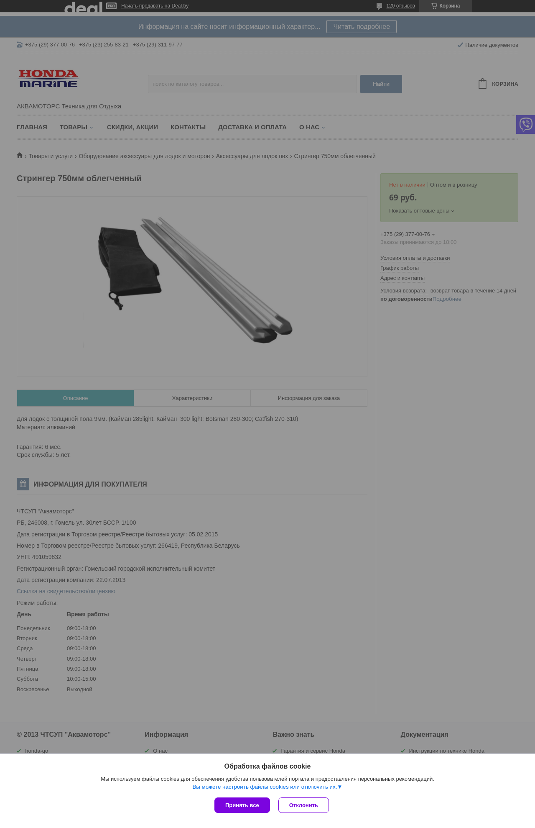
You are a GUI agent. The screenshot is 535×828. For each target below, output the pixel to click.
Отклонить (303, 805)
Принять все (242, 805)
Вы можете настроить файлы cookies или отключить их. (264, 787)
